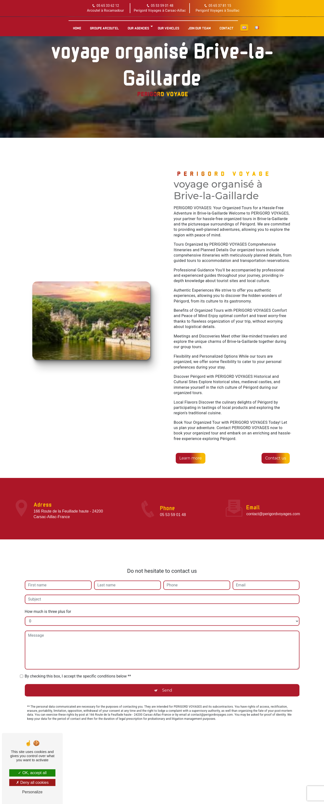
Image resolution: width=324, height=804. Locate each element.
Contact (226, 26)
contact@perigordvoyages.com (273, 508)
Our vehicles (168, 26)
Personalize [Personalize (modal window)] (32, 792)
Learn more (191, 458)
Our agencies (138, 26)
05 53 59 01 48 (160, 6)
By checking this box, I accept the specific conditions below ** (78, 669)
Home (77, 26)
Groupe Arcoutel (104, 26)
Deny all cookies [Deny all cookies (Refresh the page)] (32, 782)
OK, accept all (32, 773)
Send (167, 684)
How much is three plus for (48, 605)
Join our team (199, 26)
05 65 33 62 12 (105, 6)
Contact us (275, 458)
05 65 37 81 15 (217, 6)
